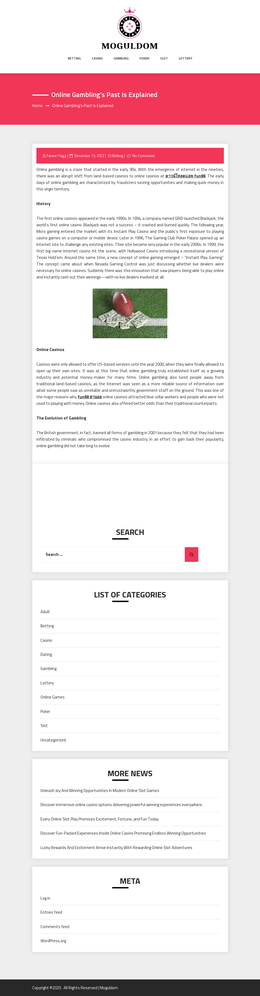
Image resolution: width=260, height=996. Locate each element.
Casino (97, 58)
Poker (144, 58)
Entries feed (51, 912)
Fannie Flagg (56, 155)
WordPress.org (53, 941)
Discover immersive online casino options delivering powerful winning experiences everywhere (121, 804)
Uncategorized (53, 740)
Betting (74, 58)
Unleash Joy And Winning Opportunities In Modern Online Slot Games (99, 790)
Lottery (185, 58)
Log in (45, 898)
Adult (45, 612)
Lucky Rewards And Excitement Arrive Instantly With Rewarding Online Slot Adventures (116, 847)
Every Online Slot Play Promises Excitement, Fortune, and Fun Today (99, 819)
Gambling (121, 58)
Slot (164, 58)
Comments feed (54, 926)
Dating (46, 654)
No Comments (143, 155)
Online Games (52, 697)
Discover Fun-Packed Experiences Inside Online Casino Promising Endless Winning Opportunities (123, 833)
